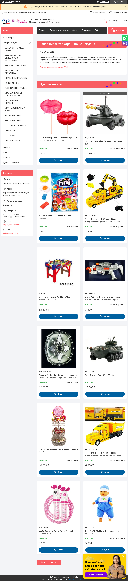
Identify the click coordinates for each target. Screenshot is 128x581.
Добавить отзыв (120, 12)
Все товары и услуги (49, 562)
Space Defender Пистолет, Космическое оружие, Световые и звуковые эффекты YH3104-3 (103, 299)
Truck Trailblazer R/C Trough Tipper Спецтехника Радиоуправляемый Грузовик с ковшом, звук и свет (104, 221)
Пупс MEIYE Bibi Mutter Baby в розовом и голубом (102, 532)
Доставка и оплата (11, 163)
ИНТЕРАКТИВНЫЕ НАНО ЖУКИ (15, 109)
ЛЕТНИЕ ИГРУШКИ (13, 116)
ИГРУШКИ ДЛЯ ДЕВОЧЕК (15, 65)
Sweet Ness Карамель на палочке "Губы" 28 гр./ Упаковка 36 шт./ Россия (58, 139)
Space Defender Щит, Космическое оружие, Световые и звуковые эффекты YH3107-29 (58, 376)
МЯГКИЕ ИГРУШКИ (13, 121)
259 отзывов (104, 2)
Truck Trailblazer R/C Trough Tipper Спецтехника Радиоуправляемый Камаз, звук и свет (103, 455)
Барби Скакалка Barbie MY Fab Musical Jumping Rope (56, 532)
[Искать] (57, 19)
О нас (75, 30)
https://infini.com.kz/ (11, 225)
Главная (42, 30)
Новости (6, 147)
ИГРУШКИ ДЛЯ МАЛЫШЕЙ (16, 78)
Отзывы (6, 158)
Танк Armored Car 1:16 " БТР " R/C (100, 375)
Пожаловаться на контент (76, 579)
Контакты (86, 30)
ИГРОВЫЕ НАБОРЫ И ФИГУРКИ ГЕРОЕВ (13, 94)
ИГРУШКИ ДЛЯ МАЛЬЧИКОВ (11, 72)
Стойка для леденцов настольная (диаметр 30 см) (58, 450)
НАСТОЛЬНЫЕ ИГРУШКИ (15, 126)
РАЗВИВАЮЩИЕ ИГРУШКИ (16, 88)
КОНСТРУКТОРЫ (12, 83)
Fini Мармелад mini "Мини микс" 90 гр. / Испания (56, 216)
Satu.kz (75, 577)
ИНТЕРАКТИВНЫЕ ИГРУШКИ (12, 102)
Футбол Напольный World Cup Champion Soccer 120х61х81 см (57, 298)
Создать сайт (7, 2)
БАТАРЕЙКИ (10, 136)
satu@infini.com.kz (11, 233)
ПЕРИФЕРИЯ (10, 131)
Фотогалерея (8, 38)
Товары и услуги (58, 30)
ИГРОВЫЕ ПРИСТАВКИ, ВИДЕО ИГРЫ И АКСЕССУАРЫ (14, 57)
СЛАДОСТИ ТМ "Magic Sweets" (14, 49)
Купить (61, 160)
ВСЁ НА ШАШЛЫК (12, 141)
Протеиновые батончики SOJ (54, 67)
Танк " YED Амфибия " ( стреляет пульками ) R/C (104, 142)
